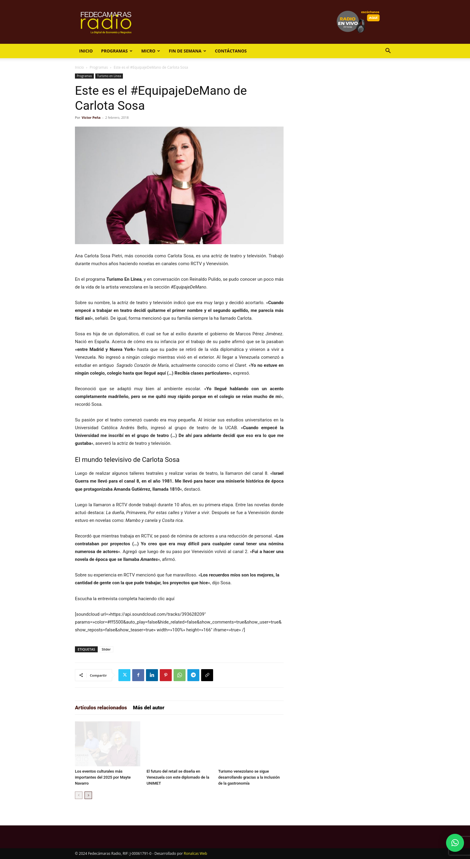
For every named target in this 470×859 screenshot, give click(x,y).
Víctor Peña (91, 117)
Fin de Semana (187, 51)
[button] (388, 51)
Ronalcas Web (195, 853)
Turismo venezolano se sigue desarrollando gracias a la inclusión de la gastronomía (249, 777)
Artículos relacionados (101, 708)
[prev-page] (78, 795)
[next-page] (88, 795)
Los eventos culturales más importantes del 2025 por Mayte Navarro (103, 777)
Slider (106, 649)
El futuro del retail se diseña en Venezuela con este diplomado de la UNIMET (178, 777)
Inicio (86, 51)
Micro (150, 51)
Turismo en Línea (109, 76)
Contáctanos (231, 51)
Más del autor (149, 708)
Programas (116, 51)
